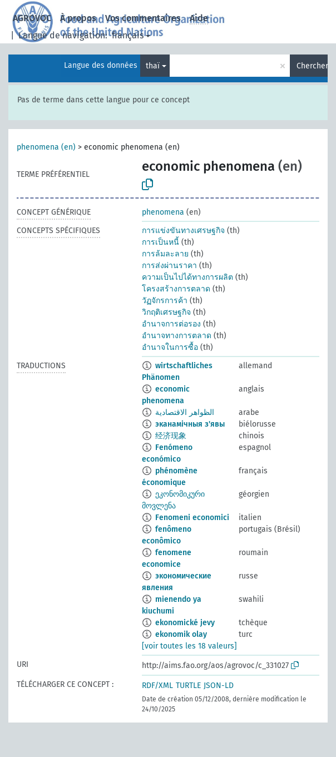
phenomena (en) (46, 147)
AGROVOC (32, 18)
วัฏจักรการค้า (164, 300)
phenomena (163, 212)
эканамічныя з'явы (190, 424)
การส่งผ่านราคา (169, 265)
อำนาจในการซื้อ (170, 347)
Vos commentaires (143, 18)
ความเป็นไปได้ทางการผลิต (187, 277)
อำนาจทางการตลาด (176, 335)
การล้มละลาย (165, 254)
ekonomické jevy (185, 622)
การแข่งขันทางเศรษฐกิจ (183, 230)
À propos (78, 18)
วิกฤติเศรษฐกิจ (166, 312)
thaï (153, 66)
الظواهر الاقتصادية (184, 412)
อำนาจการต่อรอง (171, 324)
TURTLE (188, 685)
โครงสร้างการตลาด (176, 289)
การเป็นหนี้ (160, 242)
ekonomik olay (181, 634)
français (128, 35)
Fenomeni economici (192, 517)
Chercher (312, 66)
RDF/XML (157, 685)
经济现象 (170, 436)
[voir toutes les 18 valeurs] (189, 646)
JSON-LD (219, 685)
